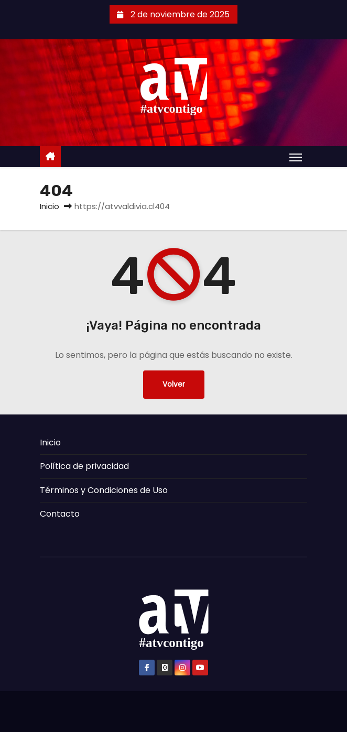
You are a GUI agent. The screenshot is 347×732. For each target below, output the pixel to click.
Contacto (60, 514)
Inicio (49, 206)
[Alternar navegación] (295, 157)
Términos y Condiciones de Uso (104, 490)
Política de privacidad (84, 466)
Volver (173, 384)
